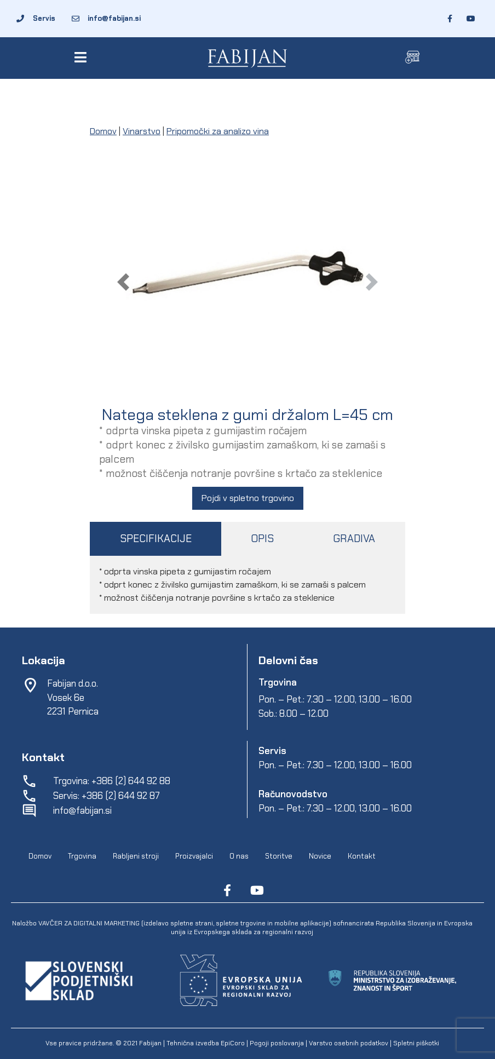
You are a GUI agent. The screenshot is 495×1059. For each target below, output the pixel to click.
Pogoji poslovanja (277, 1043)
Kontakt (362, 856)
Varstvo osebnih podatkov (348, 1043)
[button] (82, 57)
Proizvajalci (194, 856)
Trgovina (82, 856)
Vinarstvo (141, 131)
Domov (103, 131)
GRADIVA (354, 538)
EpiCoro (233, 1043)
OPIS (262, 538)
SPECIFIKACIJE (156, 538)
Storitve (278, 856)
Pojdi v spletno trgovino (248, 498)
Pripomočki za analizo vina (217, 131)
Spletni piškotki (416, 1043)
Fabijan (150, 1043)
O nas (239, 856)
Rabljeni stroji (136, 856)
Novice (320, 856)
